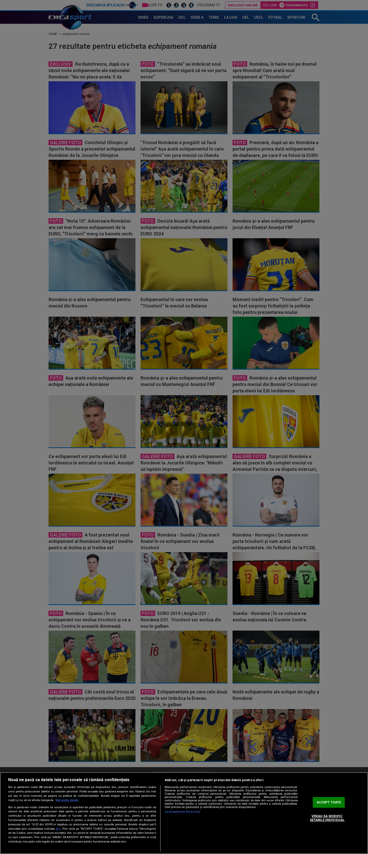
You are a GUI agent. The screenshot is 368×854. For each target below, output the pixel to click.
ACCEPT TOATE (329, 802)
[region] (184, 813)
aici (58, 828)
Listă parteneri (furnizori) (182, 811)
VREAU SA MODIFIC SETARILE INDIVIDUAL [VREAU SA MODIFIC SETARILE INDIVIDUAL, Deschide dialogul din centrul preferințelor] (327, 818)
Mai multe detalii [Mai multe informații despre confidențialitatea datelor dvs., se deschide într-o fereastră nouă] (66, 800)
